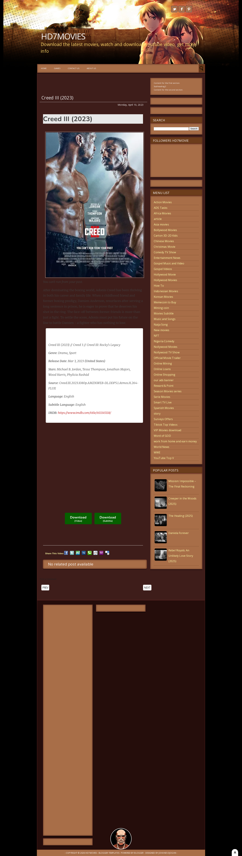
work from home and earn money (175, 441)
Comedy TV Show (165, 252)
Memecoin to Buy (165, 302)
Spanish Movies (164, 408)
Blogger (139, 852)
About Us (91, 68)
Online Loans (162, 369)
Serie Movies (162, 397)
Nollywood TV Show (166, 352)
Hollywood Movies (165, 280)
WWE (157, 452)
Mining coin (161, 308)
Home (44, 68)
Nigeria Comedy (164, 341)
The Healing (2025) (180, 516)
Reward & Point (163, 386)
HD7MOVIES (63, 36)
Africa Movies (162, 213)
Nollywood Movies (165, 347)
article (158, 219)
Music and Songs (164, 319)
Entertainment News (167, 258)
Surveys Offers (163, 419)
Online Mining (163, 363)
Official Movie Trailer (167, 358)
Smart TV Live (163, 402)
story (157, 413)
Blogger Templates (109, 852)
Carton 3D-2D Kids (166, 235)
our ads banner (164, 380)
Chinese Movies (164, 241)
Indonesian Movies (166, 291)
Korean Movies (163, 297)
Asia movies (161, 224)
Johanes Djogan (167, 852)
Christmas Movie (164, 247)
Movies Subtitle (164, 313)
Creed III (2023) (57, 98)
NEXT (147, 587)
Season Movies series (168, 391)
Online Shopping (164, 374)
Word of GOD (162, 436)
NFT (156, 336)
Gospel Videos (163, 269)
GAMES (57, 68)
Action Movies (163, 202)
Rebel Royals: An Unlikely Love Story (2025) (180, 555)
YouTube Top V (164, 458)
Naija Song (161, 324)
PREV (45, 587)
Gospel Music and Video (169, 263)
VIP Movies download (167, 430)
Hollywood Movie (165, 274)
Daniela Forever (178, 533)
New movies (161, 330)
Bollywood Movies (165, 230)
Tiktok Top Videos (165, 424)
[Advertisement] (68, 720)
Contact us (73, 68)
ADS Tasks (160, 208)
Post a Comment (48, 578)
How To (159, 285)
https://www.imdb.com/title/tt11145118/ (84, 413)
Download (78, 519)
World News (161, 447)
